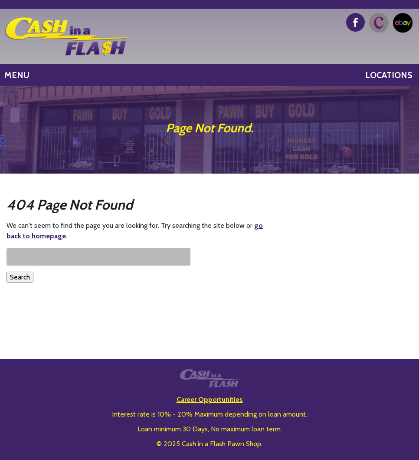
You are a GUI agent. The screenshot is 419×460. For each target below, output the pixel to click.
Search (20, 277)
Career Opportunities (210, 399)
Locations (388, 75)
